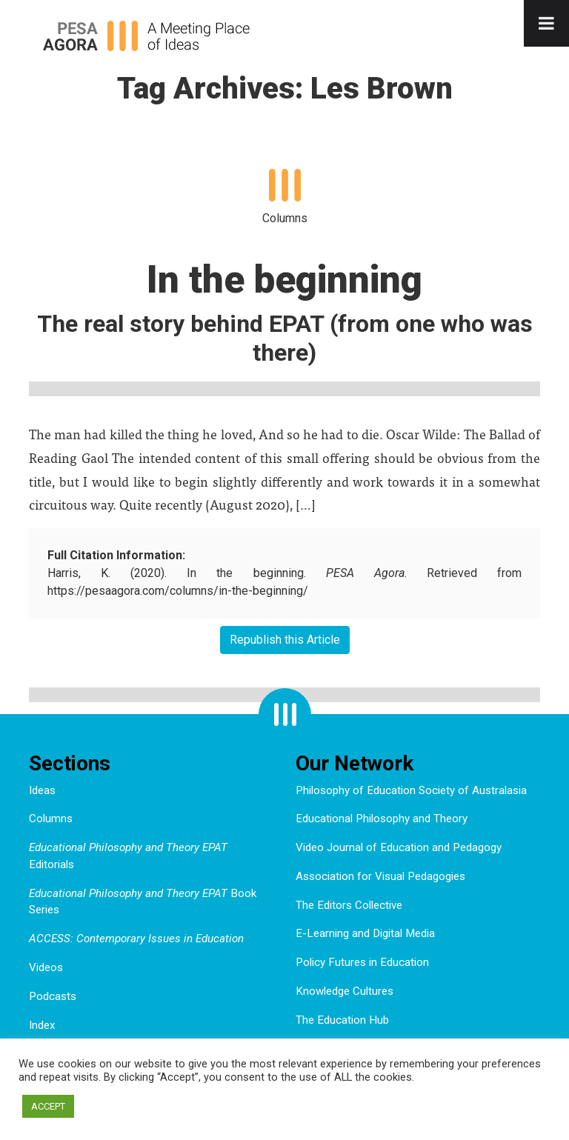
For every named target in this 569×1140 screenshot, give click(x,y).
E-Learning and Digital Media (365, 933)
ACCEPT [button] (48, 1106)
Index (42, 1025)
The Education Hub (342, 1020)
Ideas (42, 790)
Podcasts (52, 996)
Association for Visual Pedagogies (380, 876)
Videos (46, 967)
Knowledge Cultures (344, 991)
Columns (51, 818)
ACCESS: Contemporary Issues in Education (136, 938)
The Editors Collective (349, 905)
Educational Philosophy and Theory (381, 818)
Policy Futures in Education (362, 962)
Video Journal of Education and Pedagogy (399, 847)
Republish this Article (285, 640)
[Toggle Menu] (546, 23)
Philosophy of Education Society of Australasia (411, 790)
